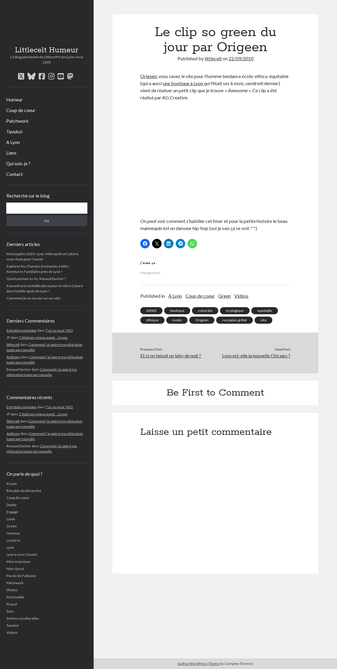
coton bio (205, 310)
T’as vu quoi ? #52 (59, 330)
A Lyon (13, 142)
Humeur (14, 99)
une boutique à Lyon (183, 83)
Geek (10, 519)
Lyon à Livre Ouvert (21, 554)
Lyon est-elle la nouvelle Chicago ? (256, 355)
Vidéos (12, 632)
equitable (264, 310)
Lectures (13, 540)
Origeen (148, 76)
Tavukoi (14, 131)
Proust (11, 604)
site (263, 320)
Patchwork (17, 121)
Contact (14, 174)
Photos (12, 590)
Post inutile (15, 597)
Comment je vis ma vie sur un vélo (33, 298)
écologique (235, 310)
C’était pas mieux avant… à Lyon (43, 337)
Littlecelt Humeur (46, 50)
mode (177, 320)
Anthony (13, 357)
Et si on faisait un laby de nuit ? (170, 355)
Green (11, 526)
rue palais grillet (234, 320)
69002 (151, 310)
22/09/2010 (241, 58)
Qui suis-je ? (18, 163)
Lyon (10, 547)
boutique (177, 310)
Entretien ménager (21, 330)
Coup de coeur (20, 110)
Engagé (12, 512)
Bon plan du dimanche (23, 490)
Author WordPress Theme (199, 663)
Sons (10, 611)
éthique (152, 320)
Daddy (11, 505)
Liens (11, 152)
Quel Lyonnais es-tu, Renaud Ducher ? (36, 278)
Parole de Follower (21, 576)
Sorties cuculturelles (22, 618)
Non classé (15, 568)
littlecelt (12, 344)
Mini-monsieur (18, 561)
